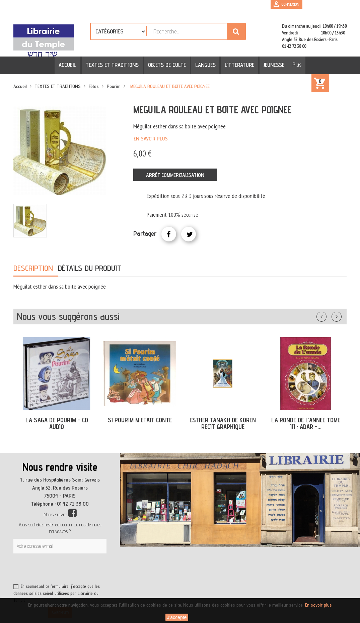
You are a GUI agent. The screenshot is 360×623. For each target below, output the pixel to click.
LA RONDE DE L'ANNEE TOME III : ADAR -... (305, 423)
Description (33, 268)
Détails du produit (89, 268)
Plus (293, 64)
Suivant (341, 315)
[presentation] (78, 570)
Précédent (328, 315)
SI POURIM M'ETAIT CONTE (140, 420)
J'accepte (177, 617)
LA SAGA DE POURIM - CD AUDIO (56, 423)
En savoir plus (151, 138)
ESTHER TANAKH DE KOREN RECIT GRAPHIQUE (223, 423)
